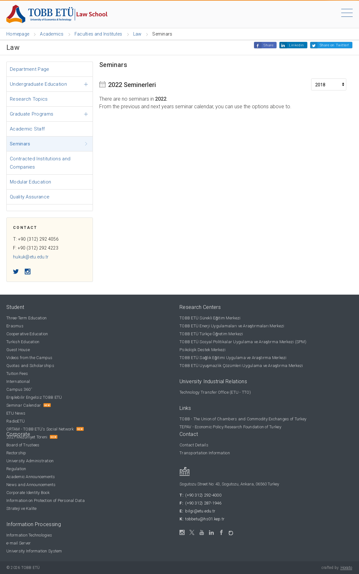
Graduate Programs (31, 114)
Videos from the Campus (29, 357)
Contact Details (194, 445)
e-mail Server (18, 543)
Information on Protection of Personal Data (45, 500)
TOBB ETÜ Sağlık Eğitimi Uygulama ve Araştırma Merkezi (233, 357)
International (18, 381)
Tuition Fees (17, 373)
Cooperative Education (27, 333)
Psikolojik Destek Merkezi (203, 349)
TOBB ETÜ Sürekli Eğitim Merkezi (210, 318)
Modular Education (30, 182)
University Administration (30, 460)
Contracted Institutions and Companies (40, 163)
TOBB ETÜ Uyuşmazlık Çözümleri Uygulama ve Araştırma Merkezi (241, 365)
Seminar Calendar (23, 405)
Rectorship (16, 453)
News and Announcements (31, 484)
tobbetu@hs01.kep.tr (205, 519)
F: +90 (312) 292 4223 (35, 247)
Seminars (20, 144)
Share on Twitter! (334, 45)
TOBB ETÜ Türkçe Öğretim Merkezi (211, 333)
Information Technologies (29, 535)
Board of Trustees (22, 445)
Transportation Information (205, 453)
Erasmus (14, 326)
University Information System (34, 551)
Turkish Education (22, 341)
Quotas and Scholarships (30, 365)
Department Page (29, 69)
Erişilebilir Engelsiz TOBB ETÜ (34, 397)
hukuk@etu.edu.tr (31, 256)
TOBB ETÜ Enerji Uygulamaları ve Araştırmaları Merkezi (232, 326)
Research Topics (29, 99)
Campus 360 (19, 389)
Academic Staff (27, 129)
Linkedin (296, 45)
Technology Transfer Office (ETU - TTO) (215, 392)
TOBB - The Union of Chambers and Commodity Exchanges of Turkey (243, 419)
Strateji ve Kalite (21, 508)
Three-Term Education (26, 318)
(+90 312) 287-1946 (203, 503)
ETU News (15, 413)
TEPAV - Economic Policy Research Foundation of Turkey (230, 426)
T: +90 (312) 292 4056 (36, 239)
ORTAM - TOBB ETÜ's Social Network (40, 429)
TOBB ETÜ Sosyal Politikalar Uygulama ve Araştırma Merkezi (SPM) (243, 341)
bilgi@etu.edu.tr (200, 511)
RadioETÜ (15, 421)
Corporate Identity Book (27, 492)
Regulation (16, 468)
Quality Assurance (29, 197)
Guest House (18, 349)
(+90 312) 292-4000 (203, 495)
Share (268, 45)
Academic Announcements (30, 476)
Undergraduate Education (38, 84)
